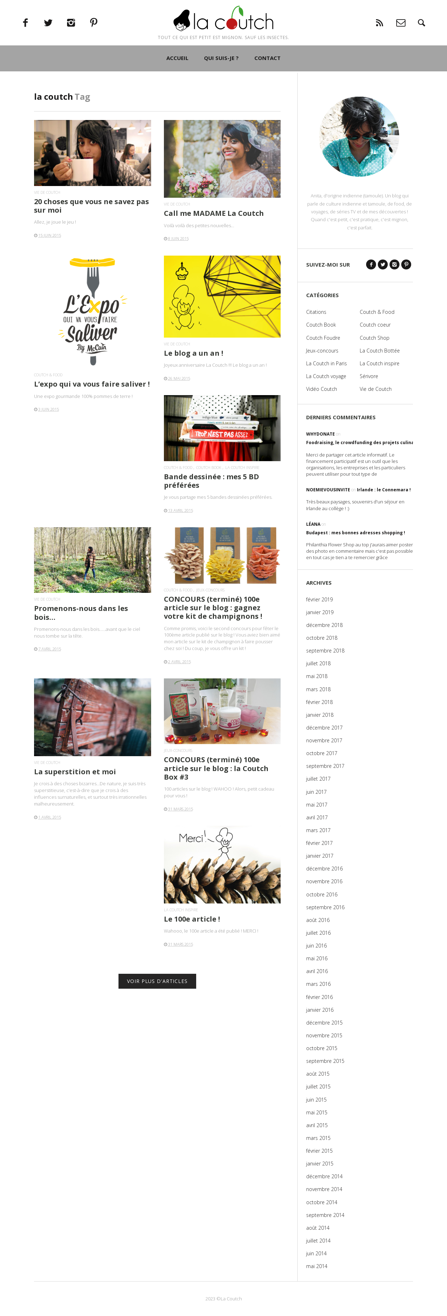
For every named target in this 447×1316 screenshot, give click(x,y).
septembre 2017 (325, 766)
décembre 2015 (324, 1022)
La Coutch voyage (326, 376)
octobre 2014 (321, 1202)
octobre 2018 (321, 637)
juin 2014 (316, 1253)
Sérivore (369, 376)
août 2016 (318, 920)
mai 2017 (316, 804)
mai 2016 (316, 958)
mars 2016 (318, 984)
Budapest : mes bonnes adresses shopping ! (355, 533)
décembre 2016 (324, 868)
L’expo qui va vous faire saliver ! (92, 384)
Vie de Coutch (47, 192)
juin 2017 (316, 791)
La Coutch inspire (242, 467)
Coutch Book (208, 467)
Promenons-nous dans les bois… (81, 613)
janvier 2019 (319, 612)
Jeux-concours (210, 590)
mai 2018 (316, 676)
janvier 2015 (319, 1163)
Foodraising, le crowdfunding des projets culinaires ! (365, 442)
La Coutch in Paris (326, 363)
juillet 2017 (318, 778)
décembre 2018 (324, 625)
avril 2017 (317, 817)
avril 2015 (317, 1125)
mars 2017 (318, 830)
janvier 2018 (319, 714)
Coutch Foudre (323, 337)
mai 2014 (316, 1266)
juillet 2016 (318, 932)
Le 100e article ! (192, 919)
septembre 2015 (325, 1061)
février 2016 (319, 997)
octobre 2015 (321, 1048)
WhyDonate (320, 434)
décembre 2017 (324, 727)
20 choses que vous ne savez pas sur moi (91, 206)
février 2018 (319, 702)
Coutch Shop (375, 337)
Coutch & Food (48, 375)
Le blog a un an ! (193, 353)
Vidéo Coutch (321, 389)
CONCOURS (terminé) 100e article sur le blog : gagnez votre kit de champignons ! (213, 607)
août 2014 (318, 1227)
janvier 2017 (319, 855)
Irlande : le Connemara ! (384, 490)
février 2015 (319, 1150)
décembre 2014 (324, 1176)
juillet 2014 (318, 1240)
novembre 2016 (324, 881)
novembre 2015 (324, 1035)
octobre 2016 (321, 894)
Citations (316, 311)
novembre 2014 (324, 1189)
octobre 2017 (321, 753)
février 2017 (319, 843)
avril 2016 (317, 971)
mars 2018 (318, 689)
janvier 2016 (319, 1009)
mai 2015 (316, 1112)
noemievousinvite (328, 490)
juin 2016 (316, 945)
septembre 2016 (325, 907)
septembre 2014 (325, 1215)
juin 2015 (316, 1099)
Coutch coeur (375, 324)
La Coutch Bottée (380, 350)
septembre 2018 (325, 650)
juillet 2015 (318, 1086)
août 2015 (318, 1073)
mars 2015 (318, 1138)
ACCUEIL (177, 85)
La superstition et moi (75, 771)
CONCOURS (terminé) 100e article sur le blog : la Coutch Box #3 (216, 768)
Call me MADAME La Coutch (214, 213)
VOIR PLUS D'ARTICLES (157, 981)
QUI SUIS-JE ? (221, 85)
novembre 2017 (324, 740)
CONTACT (267, 85)
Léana (313, 524)
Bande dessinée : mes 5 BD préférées (211, 481)
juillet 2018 (318, 663)
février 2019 (319, 599)
